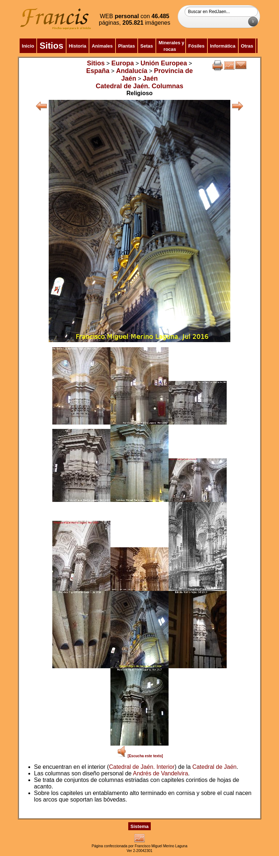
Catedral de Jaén (214, 767)
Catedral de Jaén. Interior (142, 767)
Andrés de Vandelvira (160, 773)
